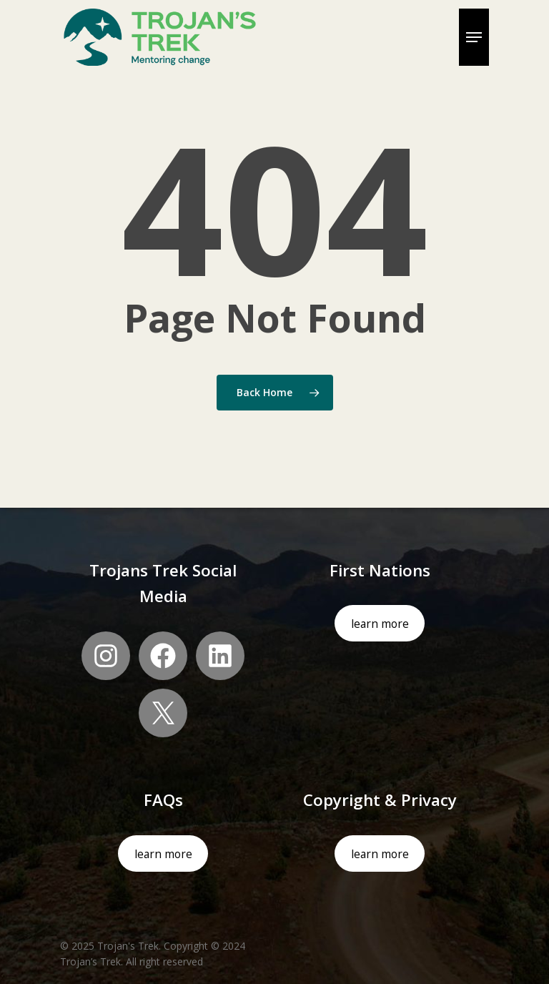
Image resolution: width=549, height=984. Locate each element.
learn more (380, 623)
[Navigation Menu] (474, 37)
